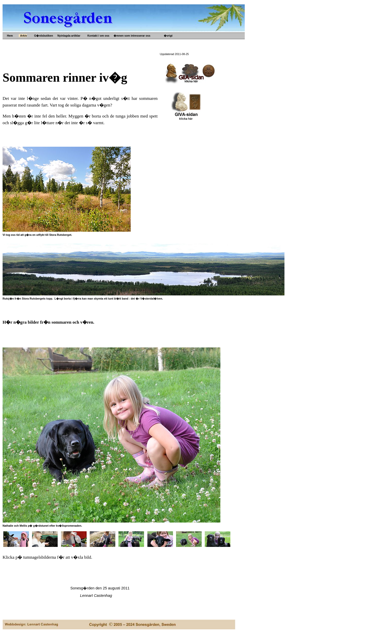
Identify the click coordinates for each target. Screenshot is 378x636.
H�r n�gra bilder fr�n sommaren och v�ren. (48, 322)
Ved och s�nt (127, 72)
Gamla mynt (126, 56)
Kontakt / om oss (97, 35)
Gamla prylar (126, 52)
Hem (9, 35)
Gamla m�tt (126, 47)
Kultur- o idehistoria (131, 64)
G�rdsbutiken (43, 35)
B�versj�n (176, 47)
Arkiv (23, 35)
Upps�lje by (126, 43)
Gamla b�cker (127, 60)
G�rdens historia (179, 43)
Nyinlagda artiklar (68, 35)
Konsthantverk (127, 68)
